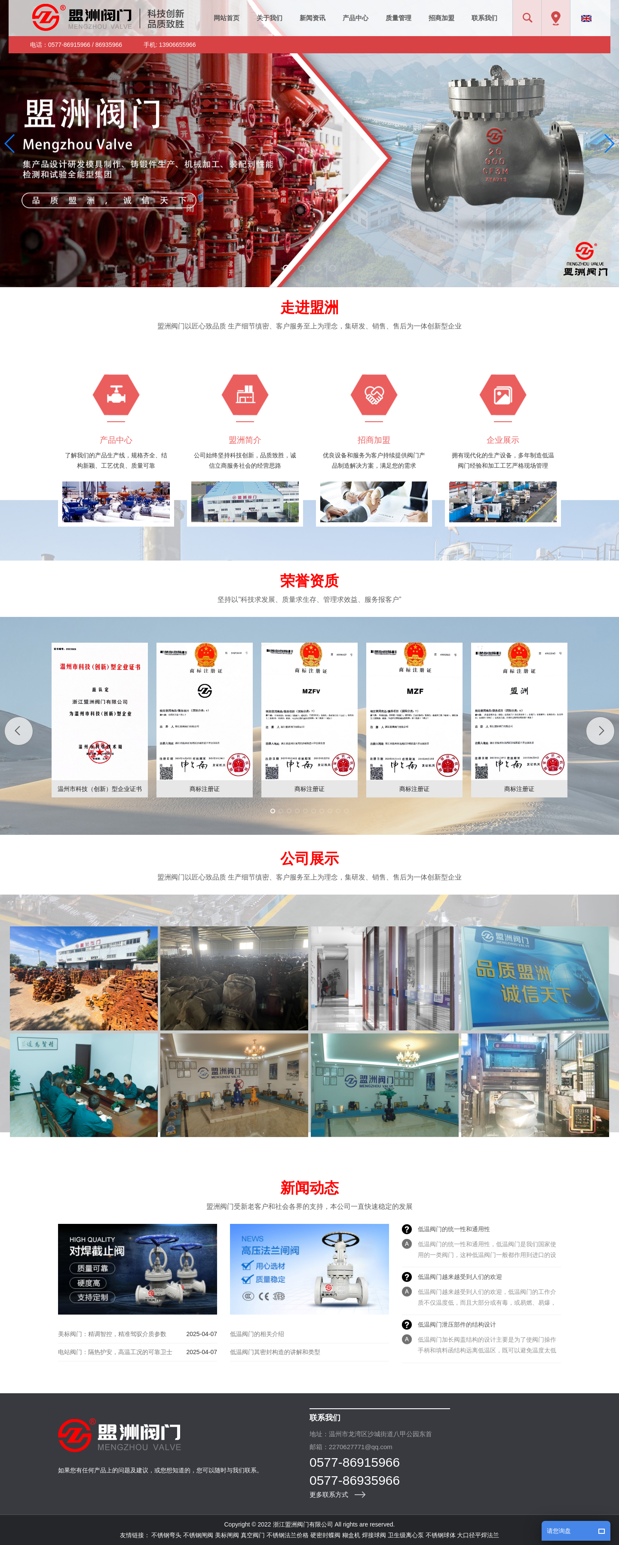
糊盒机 (351, 1535)
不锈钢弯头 (166, 1535)
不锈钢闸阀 (198, 1535)
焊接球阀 (374, 1535)
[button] (286, 268)
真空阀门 (253, 1535)
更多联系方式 (329, 1494)
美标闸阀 (227, 1535)
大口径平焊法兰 (478, 1535)
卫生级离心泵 (406, 1535)
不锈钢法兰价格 (288, 1535)
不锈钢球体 (441, 1535)
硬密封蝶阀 (325, 1535)
